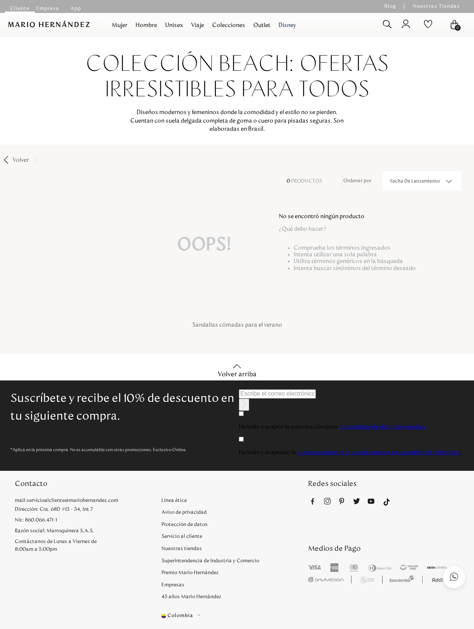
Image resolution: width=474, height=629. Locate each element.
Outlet (261, 25)
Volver (21, 160)
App (75, 8)
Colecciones (228, 25)
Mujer (119, 25)
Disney (287, 25)
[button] (234, 615)
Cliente (20, 8)
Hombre (146, 25)
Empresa (47, 8)
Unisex (174, 25)
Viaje (197, 25)
